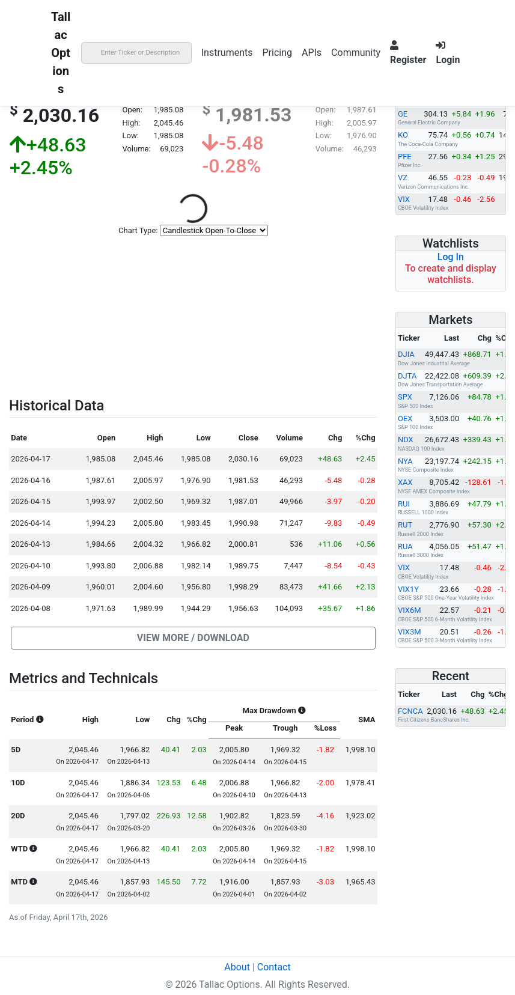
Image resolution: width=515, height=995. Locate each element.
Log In (450, 257)
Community (355, 52)
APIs (311, 52)
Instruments (227, 52)
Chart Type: (137, 230)
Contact (274, 967)
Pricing (277, 52)
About (237, 967)
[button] (193, 638)
